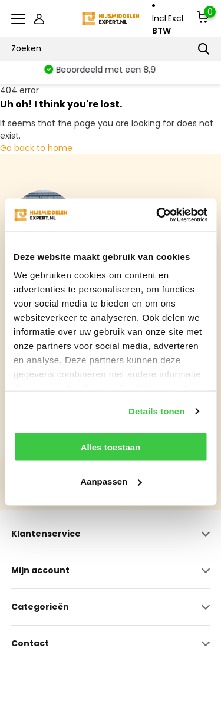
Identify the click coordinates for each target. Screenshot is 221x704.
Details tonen (156, 411)
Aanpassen (110, 481)
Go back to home (36, 148)
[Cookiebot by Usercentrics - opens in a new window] (157, 215)
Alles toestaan (111, 447)
